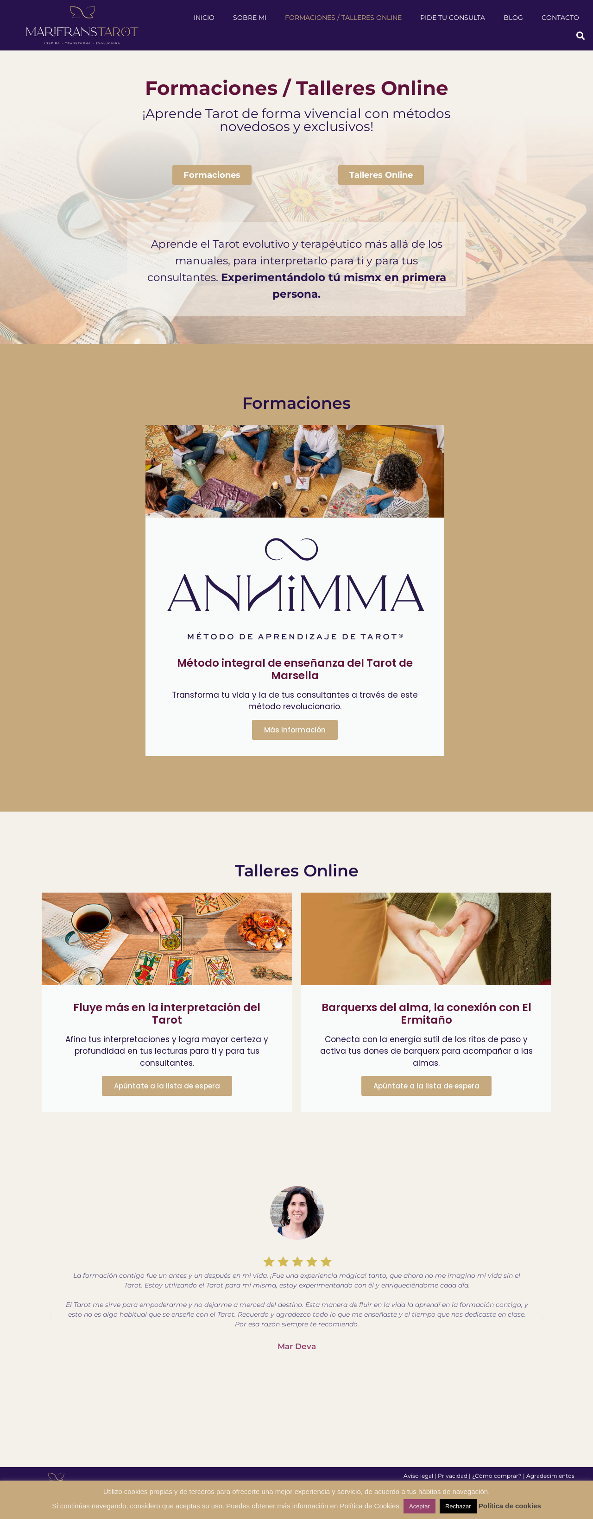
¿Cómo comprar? (497, 1475)
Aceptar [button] (419, 1506)
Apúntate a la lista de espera (167, 1086)
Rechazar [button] (458, 1506)
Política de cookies (510, 1506)
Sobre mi (249, 17)
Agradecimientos (550, 1475)
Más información (295, 730)
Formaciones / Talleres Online (343, 17)
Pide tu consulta (452, 17)
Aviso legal (418, 1475)
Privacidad (452, 1475)
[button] (580, 36)
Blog (513, 17)
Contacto (560, 17)
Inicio (204, 17)
